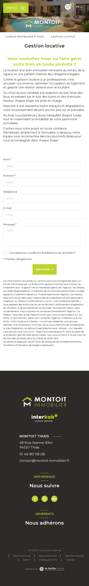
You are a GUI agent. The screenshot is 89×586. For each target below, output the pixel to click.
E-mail (7, 208)
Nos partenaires (48, 555)
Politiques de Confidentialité (60, 341)
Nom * (7, 159)
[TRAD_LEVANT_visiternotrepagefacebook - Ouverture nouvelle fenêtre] (35, 499)
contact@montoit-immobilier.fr (44, 461)
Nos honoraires (22, 555)
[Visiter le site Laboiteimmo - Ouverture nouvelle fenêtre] (51, 569)
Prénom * (9, 175)
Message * (9, 224)
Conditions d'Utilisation (15, 345)
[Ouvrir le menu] (16, 8)
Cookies (70, 559)
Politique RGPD (48, 559)
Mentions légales (74, 555)
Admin (27, 559)
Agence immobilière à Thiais (25, 36)
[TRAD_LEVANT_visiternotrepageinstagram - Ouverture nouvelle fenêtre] (44, 499)
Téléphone (10, 191)
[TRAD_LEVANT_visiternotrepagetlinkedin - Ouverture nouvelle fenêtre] (54, 499)
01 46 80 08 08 (32, 454)
